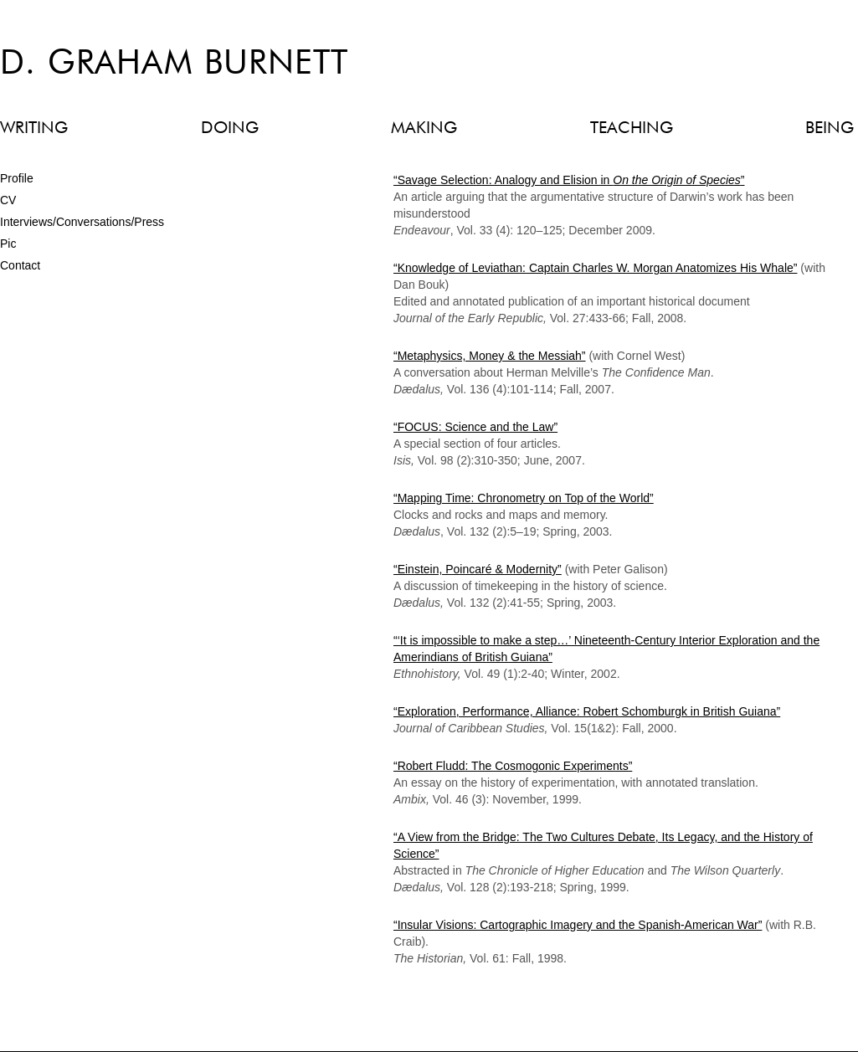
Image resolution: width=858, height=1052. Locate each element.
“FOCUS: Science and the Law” (475, 427)
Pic (8, 243)
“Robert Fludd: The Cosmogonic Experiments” (512, 765)
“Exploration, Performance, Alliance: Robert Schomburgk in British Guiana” (586, 711)
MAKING (424, 128)
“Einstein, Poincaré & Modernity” (477, 569)
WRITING (34, 128)
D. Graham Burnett (174, 64)
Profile (16, 178)
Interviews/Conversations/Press (82, 221)
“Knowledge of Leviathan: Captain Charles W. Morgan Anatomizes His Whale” (595, 268)
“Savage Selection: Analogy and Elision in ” (568, 180)
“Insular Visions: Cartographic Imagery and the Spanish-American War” (577, 924)
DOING (230, 128)
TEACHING (631, 128)
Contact (20, 265)
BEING (829, 128)
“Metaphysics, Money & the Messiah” (489, 355)
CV (8, 200)
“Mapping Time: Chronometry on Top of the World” (523, 498)
